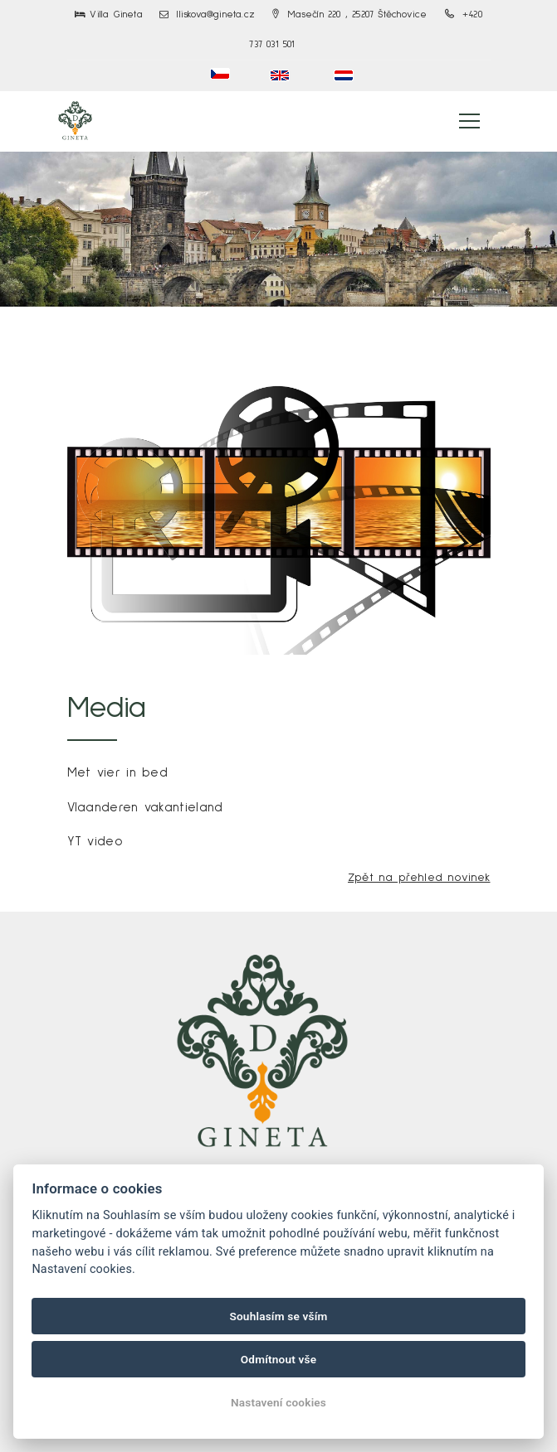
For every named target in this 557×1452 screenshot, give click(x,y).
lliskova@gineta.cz (207, 15)
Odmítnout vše (279, 1359)
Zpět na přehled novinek (419, 877)
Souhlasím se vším (278, 1316)
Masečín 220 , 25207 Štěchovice (349, 15)
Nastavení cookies (278, 1402)
